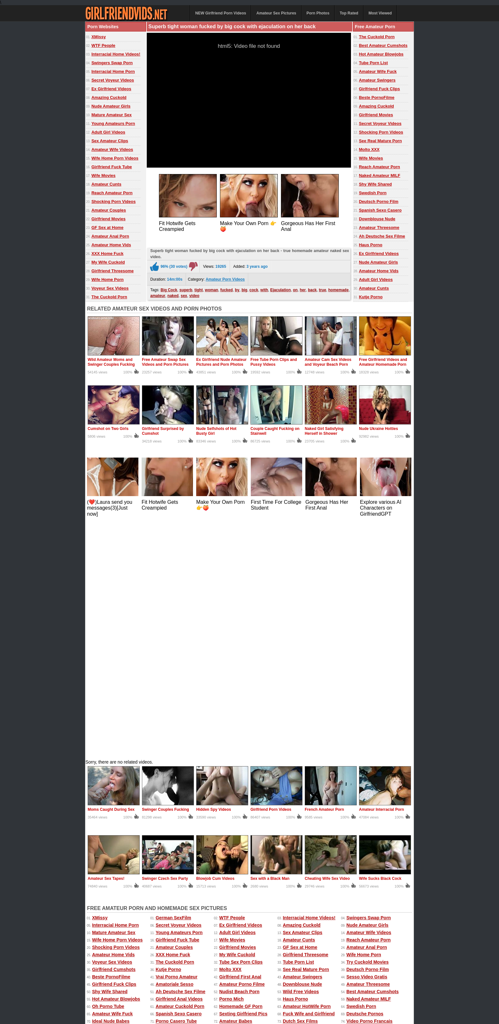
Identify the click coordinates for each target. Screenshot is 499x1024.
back (312, 288)
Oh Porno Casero (301, 808)
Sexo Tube (167, 831)
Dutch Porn (104, 838)
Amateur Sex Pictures (276, 13)
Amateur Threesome (379, 227)
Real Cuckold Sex (302, 831)
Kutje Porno (371, 296)
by (237, 288)
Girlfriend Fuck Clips (379, 88)
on (295, 288)
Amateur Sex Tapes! (106, 644)
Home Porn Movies (366, 794)
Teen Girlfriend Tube (177, 801)
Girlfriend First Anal (240, 742)
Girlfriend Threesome (113, 270)
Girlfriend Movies (109, 218)
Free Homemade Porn (106, 993)
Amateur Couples (109, 210)
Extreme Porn (338, 986)
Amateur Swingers (377, 80)
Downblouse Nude (377, 218)
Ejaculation (280, 288)
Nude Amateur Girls (111, 106)
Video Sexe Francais (241, 808)
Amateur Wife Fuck (378, 71)
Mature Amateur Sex (112, 114)
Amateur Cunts (106, 184)
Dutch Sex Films (300, 786)
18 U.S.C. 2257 (269, 1005)
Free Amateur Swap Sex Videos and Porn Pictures (165, 362)
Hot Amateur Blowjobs (381, 54)
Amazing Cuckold (109, 97)
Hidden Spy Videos (213, 575)
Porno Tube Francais (114, 823)
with (264, 288)
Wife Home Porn (108, 279)
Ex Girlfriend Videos (111, 88)
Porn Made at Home (240, 823)
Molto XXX (369, 149)
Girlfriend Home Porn (115, 808)
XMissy (99, 36)
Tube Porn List (373, 62)
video (194, 294)
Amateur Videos (100, 986)
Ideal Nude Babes (111, 786)
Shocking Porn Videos (114, 201)
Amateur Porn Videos (225, 278)
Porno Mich (231, 764)
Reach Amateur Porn (112, 192)
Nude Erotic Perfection (116, 816)
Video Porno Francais (369, 786)
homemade (338, 288)
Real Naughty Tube (176, 794)
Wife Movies (104, 175)
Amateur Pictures (260, 993)
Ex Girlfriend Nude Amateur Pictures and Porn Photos (221, 362)
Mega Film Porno (237, 794)
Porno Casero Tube (176, 786)
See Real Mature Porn (380, 140)
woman (211, 288)
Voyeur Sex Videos (110, 288)
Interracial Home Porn (113, 71)
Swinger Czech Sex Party (165, 644)
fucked (226, 288)
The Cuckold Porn (109, 296)
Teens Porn (168, 823)
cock (254, 288)
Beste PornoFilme (377, 97)
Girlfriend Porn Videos (270, 575)
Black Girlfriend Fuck (242, 816)
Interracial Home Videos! (116, 54)
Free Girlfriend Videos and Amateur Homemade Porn (383, 362)
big (244, 288)
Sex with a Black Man (269, 644)
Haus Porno (370, 244)
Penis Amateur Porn (367, 823)
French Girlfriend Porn (307, 801)
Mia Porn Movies (109, 831)
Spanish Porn (233, 831)
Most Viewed (380, 13)
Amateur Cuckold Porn (180, 772)
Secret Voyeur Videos (113, 80)
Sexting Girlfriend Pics (243, 779)
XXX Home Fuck (108, 253)
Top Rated (349, 13)
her (303, 288)
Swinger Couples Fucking (165, 575)
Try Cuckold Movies (367, 727)
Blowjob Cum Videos (215, 644)
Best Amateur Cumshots (383, 45)
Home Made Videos (147, 993)
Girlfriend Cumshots (114, 735)
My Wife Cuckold (108, 262)
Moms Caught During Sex (111, 575)
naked (173, 294)
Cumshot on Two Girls (108, 428)
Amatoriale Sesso (175, 749)
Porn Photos (318, 13)
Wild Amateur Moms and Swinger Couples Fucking (111, 362)
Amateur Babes (235, 786)
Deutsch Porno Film (378, 201)
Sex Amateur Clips (110, 140)
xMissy (201, 993)
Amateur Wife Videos (112, 149)
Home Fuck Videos (303, 794)
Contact (222, 1005)
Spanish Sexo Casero (380, 210)
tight (198, 288)
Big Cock (169, 288)
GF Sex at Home (108, 227)
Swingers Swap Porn (112, 62)
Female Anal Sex (173, 808)
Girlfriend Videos (364, 801)
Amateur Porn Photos (182, 986)
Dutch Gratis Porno (176, 816)
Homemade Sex (225, 993)
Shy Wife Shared (375, 184)
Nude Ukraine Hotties (378, 428)
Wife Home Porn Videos (115, 158)
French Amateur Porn (324, 575)
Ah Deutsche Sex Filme (382, 236)
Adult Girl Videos (108, 132)
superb (185, 288)
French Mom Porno (367, 831)
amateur (157, 294)
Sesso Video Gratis (366, 742)
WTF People (103, 45)
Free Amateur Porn (372, 986)
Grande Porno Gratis (305, 823)
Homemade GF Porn (241, 772)
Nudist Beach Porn (239, 757)
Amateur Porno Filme (242, 749)
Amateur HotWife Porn (307, 772)
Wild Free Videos (301, 757)
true (322, 288)
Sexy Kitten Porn (307, 986)
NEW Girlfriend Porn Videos (220, 13)
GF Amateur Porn (110, 794)
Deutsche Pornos (364, 779)
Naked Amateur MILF (379, 175)
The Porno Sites (109, 801)
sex (184, 294)
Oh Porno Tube (108, 772)
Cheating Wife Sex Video (327, 644)
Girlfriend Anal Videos (179, 764)
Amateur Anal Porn (110, 236)
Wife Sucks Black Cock (380, 644)
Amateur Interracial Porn (381, 575)
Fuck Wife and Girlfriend (309, 779)
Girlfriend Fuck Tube (112, 166)
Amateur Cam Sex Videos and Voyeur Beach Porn (328, 362)
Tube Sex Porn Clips (241, 727)
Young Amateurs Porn (113, 123)
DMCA (243, 1005)
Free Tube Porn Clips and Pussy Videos (273, 362)
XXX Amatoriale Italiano (371, 816)
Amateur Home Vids (111, 244)
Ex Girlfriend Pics (272, 986)
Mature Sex (290, 993)
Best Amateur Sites (239, 801)
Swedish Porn (373, 192)
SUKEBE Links (299, 816)
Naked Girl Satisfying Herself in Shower (324, 431)
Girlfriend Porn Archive (371, 808)
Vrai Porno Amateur (176, 742)
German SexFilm (173, 683)
